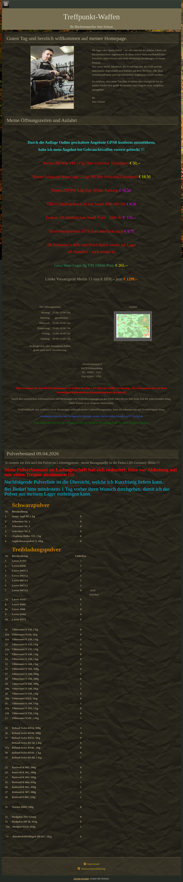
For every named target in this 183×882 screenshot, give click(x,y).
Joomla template (81, 879)
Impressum (93, 863)
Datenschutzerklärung (93, 868)
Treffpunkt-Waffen (91, 17)
